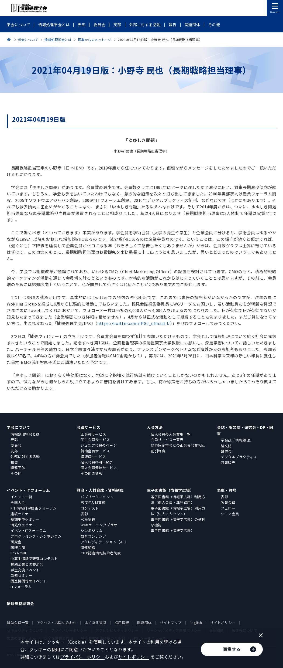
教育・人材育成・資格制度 (100, 490)
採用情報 (122, 622)
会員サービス (88, 427)
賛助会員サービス (95, 450)
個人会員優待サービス (99, 467)
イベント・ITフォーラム (28, 490)
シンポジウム (91, 530)
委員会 (16, 445)
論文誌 (226, 445)
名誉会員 (228, 502)
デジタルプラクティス (239, 456)
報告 (14, 462)
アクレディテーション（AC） (104, 541)
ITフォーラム (21, 586)
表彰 (14, 439)
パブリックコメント (97, 496)
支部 (14, 450)
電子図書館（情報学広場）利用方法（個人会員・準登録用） (178, 499)
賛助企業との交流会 (27, 564)
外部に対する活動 (25, 456)
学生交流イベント (25, 569)
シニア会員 (230, 513)
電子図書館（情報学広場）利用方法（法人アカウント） (178, 511)
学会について (18, 427)
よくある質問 (95, 622)
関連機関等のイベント (29, 581)
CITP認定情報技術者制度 (101, 552)
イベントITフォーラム (28, 530)
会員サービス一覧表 (167, 439)
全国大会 (18, 502)
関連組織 (88, 547)
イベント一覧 (21, 496)
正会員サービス (93, 434)
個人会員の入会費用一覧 (171, 434)
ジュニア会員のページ (99, 445)
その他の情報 (91, 473)
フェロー (228, 508)
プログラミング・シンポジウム (36, 536)
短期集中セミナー (25, 519)
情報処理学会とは (25, 434)
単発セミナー (21, 575)
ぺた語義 (88, 519)
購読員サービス (93, 456)
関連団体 (18, 467)
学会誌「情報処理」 (237, 440)
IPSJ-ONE (19, 552)
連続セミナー (21, 513)
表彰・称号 (227, 490)
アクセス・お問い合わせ (57, 622)
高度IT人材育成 (93, 502)
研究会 (226, 451)
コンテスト (90, 508)
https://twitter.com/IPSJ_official (131, 323)
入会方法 (155, 427)
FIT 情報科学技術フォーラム (34, 508)
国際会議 (18, 547)
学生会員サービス (95, 439)
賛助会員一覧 (18, 622)
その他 (16, 473)
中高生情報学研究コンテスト (34, 558)
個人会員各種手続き (97, 462)
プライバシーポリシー (82, 656)
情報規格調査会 (20, 603)
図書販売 (228, 462)
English (196, 622)
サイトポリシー (223, 622)
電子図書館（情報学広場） (170, 490)
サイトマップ (171, 622)
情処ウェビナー (23, 524)
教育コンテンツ (93, 536)
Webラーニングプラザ (99, 524)
